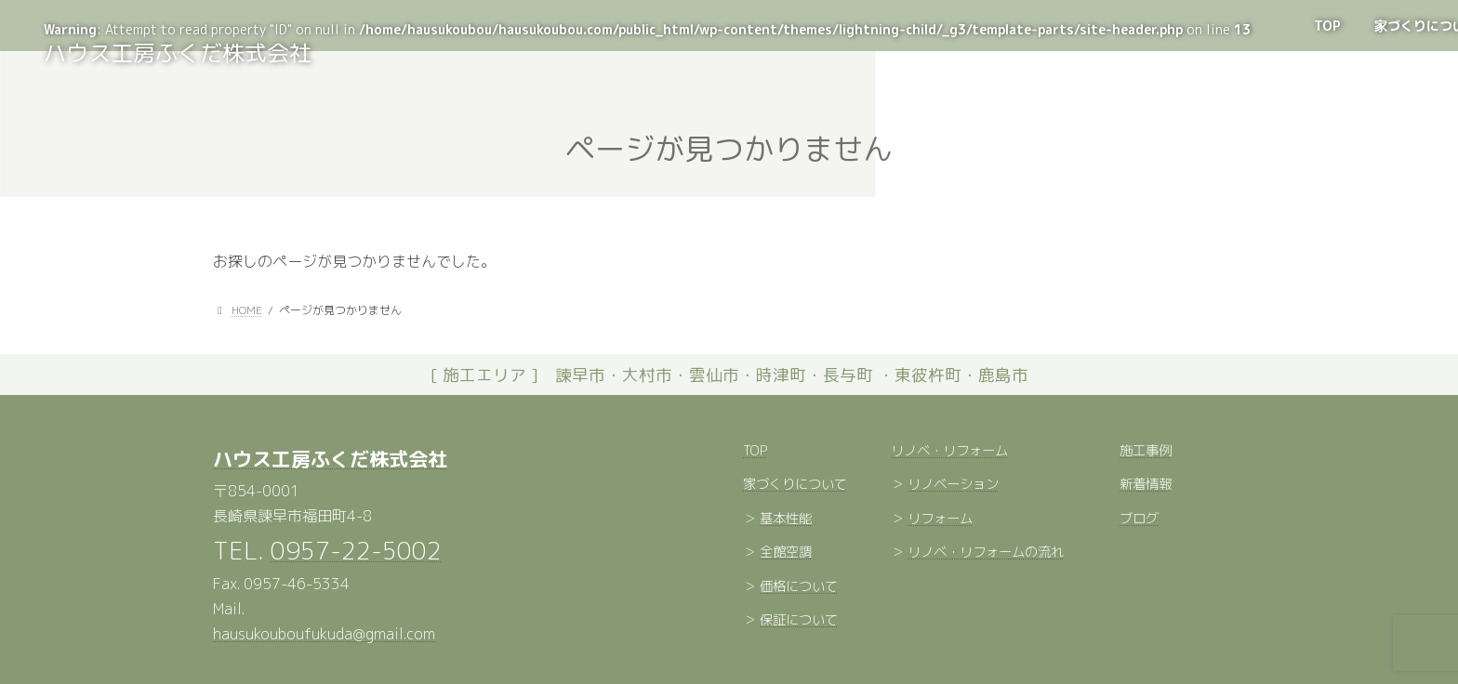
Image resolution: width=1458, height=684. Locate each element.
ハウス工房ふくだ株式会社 (330, 459)
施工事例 (1146, 450)
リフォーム (940, 518)
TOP (755, 450)
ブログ (1139, 518)
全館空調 (786, 553)
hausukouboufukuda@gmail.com (324, 635)
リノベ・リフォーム (949, 450)
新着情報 (1146, 485)
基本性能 (786, 518)
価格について (799, 586)
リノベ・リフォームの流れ (986, 553)
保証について (799, 621)
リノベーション (953, 485)
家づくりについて (795, 485)
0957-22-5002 (356, 550)
